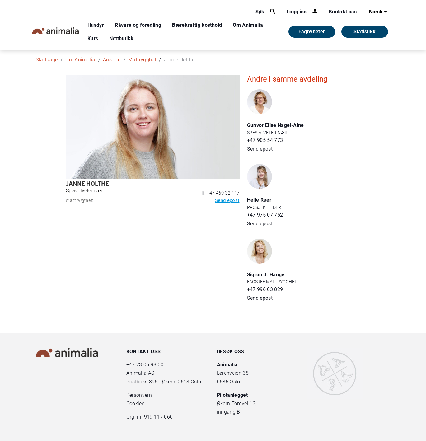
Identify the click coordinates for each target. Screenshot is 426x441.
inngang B (228, 412)
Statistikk (364, 32)
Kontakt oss (343, 12)
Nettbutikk (121, 38)
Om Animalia (248, 25)
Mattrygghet (142, 60)
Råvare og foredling (138, 25)
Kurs (92, 38)
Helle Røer (259, 200)
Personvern (139, 395)
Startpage (47, 60)
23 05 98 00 (150, 365)
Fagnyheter (311, 32)
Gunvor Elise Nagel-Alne (275, 125)
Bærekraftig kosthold (197, 25)
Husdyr (95, 25)
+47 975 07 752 (265, 215)
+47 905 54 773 (265, 140)
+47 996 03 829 (265, 289)
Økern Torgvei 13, (237, 403)
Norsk (379, 12)
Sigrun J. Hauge (266, 275)
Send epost (227, 200)
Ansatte (111, 60)
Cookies (135, 403)
